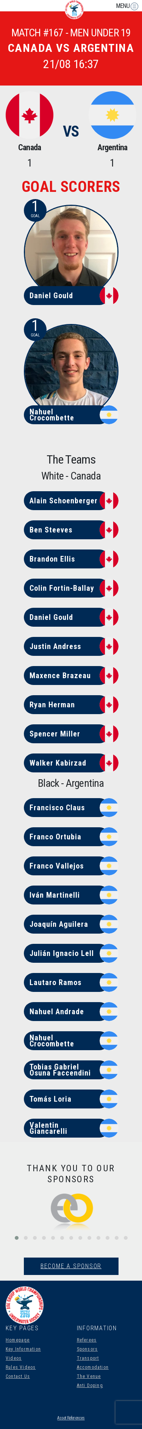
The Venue (89, 1376)
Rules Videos (21, 1367)
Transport (88, 1358)
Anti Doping (90, 1385)
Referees (87, 1340)
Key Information (23, 1349)
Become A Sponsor (71, 1266)
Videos (14, 1358)
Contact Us (18, 1376)
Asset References (70, 1418)
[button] (16, 1238)
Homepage (18, 1340)
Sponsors (87, 1349)
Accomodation (93, 1367)
